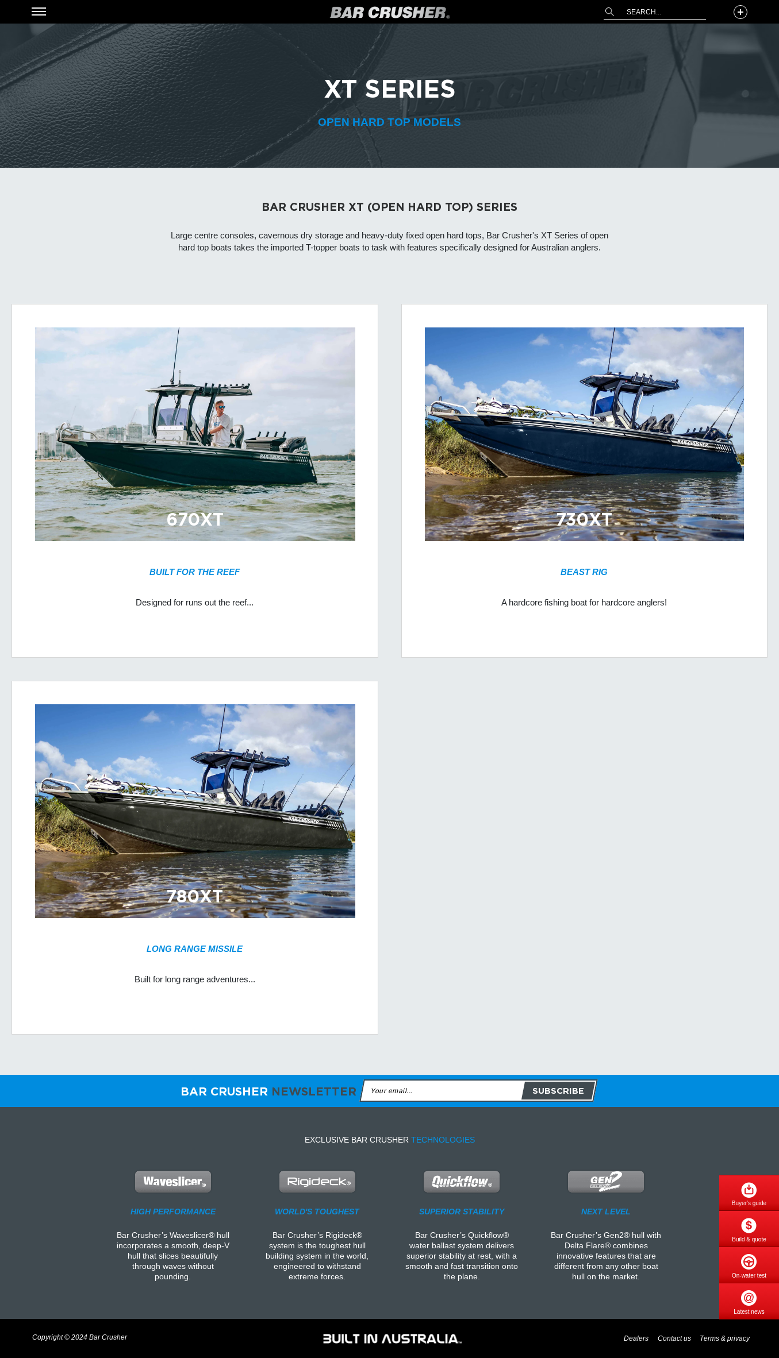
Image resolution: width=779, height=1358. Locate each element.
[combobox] (655, 12)
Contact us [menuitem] (674, 1339)
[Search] (609, 11)
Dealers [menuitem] (636, 1339)
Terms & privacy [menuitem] (725, 1339)
